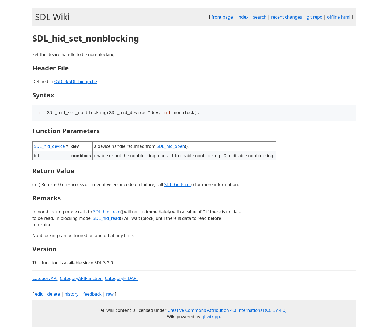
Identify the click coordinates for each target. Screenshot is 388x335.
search (259, 17)
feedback (92, 295)
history (71, 295)
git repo (315, 17)
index (242, 17)
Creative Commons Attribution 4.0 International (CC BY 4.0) (227, 311)
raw (110, 295)
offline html (339, 17)
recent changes (286, 17)
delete (53, 295)
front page (222, 17)
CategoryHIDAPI (121, 279)
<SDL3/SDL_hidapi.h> (75, 81)
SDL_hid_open (171, 147)
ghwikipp (210, 317)
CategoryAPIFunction (81, 279)
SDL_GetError (177, 185)
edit (39, 295)
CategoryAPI (45, 279)
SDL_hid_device (49, 147)
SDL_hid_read (106, 212)
